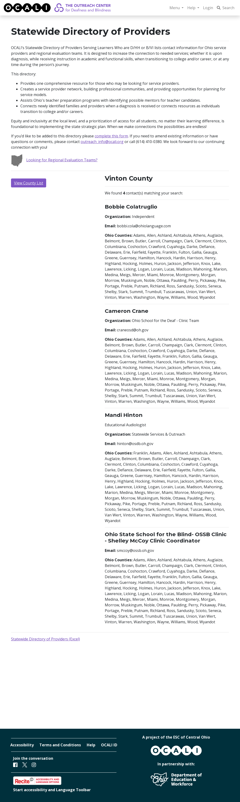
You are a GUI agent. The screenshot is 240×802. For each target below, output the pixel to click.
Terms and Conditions (60, 745)
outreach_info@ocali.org (102, 141)
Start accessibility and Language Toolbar (52, 789)
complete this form (111, 136)
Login (208, 7)
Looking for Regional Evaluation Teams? (54, 160)
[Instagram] (34, 764)
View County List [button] (28, 183)
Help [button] (191, 7)
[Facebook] (15, 764)
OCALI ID (109, 745)
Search (225, 7)
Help (91, 745)
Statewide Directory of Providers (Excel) (45, 639)
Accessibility (22, 745)
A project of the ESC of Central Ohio (176, 737)
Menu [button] (175, 7)
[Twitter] (24, 764)
